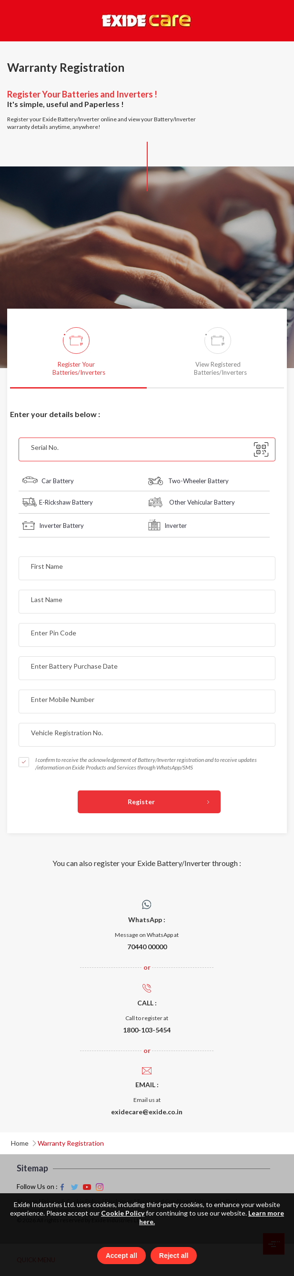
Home (20, 1143)
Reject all (173, 1255)
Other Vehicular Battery (191, 502)
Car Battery (48, 481)
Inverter (167, 525)
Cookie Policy (122, 1212)
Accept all (121, 1255)
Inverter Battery (53, 525)
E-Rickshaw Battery (57, 502)
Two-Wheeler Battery (188, 481)
